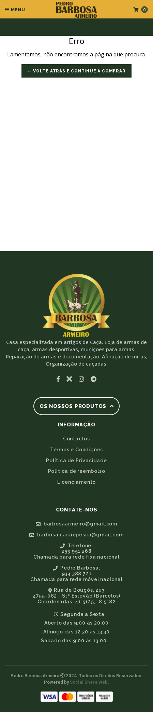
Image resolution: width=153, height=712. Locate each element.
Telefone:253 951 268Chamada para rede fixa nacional (76, 551)
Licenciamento (76, 482)
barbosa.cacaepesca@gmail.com (76, 534)
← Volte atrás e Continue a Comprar (76, 71)
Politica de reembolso (76, 471)
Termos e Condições (76, 449)
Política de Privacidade (76, 460)
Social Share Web (89, 682)
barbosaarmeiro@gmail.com (76, 523)
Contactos (76, 438)
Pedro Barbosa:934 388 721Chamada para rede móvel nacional (76, 573)
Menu (15, 9)
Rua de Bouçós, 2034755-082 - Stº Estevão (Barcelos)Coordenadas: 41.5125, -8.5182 (76, 595)
